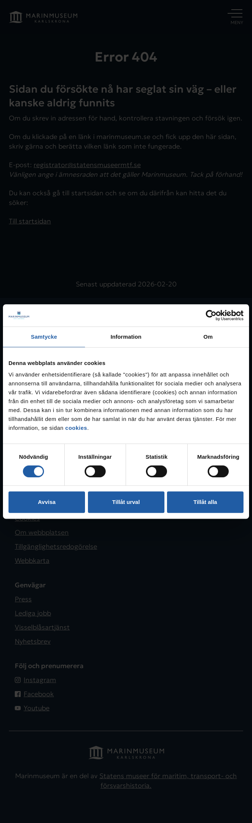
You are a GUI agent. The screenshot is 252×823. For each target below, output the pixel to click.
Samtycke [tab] (44, 336)
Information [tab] (126, 336)
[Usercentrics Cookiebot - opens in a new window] (211, 315)
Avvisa (47, 502)
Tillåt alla (205, 502)
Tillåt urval (126, 502)
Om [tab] (207, 336)
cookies (76, 428)
